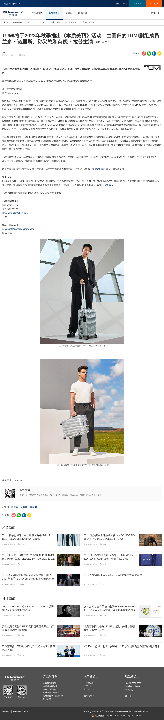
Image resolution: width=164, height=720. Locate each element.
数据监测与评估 (50, 689)
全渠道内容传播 (50, 686)
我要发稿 (137, 3)
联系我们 (82, 13)
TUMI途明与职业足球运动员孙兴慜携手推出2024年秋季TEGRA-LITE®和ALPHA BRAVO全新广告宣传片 (28, 577)
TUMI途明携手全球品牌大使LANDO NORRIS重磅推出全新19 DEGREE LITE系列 (109, 537)
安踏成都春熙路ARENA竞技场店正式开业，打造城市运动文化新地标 (28, 628)
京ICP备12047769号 (132, 716)
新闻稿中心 (54, 13)
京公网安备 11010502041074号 (107, 716)
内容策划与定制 (50, 683)
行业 (36, 22)
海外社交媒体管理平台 (53, 695)
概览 (6, 22)
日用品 (14, 507)
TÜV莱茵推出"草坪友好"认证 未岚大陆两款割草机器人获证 (28, 648)
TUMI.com (100, 169)
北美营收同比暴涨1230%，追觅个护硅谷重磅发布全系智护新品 (109, 628)
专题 (28, 22)
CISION (136, 711)
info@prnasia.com (133, 686)
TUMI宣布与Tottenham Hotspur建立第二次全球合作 (113, 575)
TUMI (72, 101)
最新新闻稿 (17, 22)
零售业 (24, 507)
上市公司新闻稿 (87, 22)
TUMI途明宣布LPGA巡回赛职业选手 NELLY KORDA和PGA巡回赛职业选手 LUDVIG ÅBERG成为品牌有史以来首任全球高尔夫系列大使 (110, 557)
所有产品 (47, 699)
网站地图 (17, 711)
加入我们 (88, 689)
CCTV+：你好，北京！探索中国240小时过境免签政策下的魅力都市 (122, 646)
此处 (22, 89)
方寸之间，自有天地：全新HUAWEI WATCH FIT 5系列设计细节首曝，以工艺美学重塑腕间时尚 (109, 608)
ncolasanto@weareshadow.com (18, 229)
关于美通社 (91, 676)
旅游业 (33, 507)
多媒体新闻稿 (71, 22)
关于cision (88, 686)
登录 (125, 3)
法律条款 (6, 711)
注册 (117, 3)
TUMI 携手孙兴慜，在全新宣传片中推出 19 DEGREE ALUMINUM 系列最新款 (26, 537)
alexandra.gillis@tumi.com (15, 213)
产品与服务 (37, 13)
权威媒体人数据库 (51, 692)
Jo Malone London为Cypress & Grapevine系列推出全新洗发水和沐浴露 (28, 608)
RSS (26, 711)
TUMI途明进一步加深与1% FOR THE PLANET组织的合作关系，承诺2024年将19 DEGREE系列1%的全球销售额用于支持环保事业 (28, 557)
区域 (45, 22)
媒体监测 (154, 3)
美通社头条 (56, 22)
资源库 (68, 13)
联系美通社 (132, 676)
